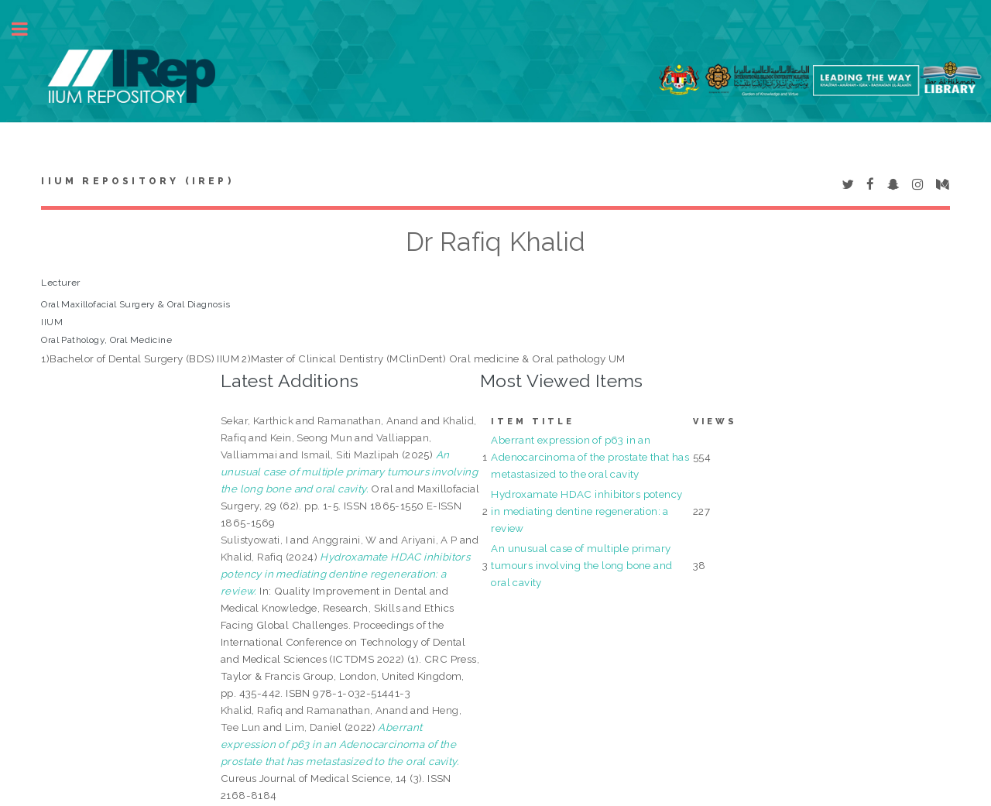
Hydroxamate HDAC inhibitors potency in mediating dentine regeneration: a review (586, 511)
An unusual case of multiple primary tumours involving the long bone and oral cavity (581, 565)
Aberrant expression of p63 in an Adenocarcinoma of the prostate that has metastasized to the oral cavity (590, 457)
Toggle (28, 29)
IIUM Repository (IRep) (137, 181)
